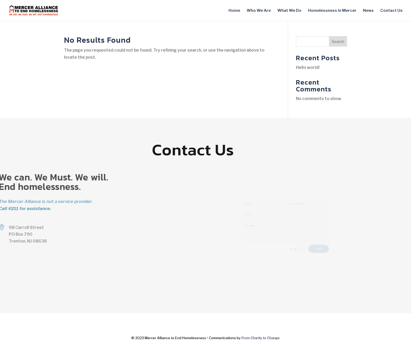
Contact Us (391, 11)
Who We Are (259, 11)
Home (234, 11)
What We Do (289, 11)
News (368, 11)
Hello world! (308, 67)
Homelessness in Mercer (332, 11)
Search (338, 41)
